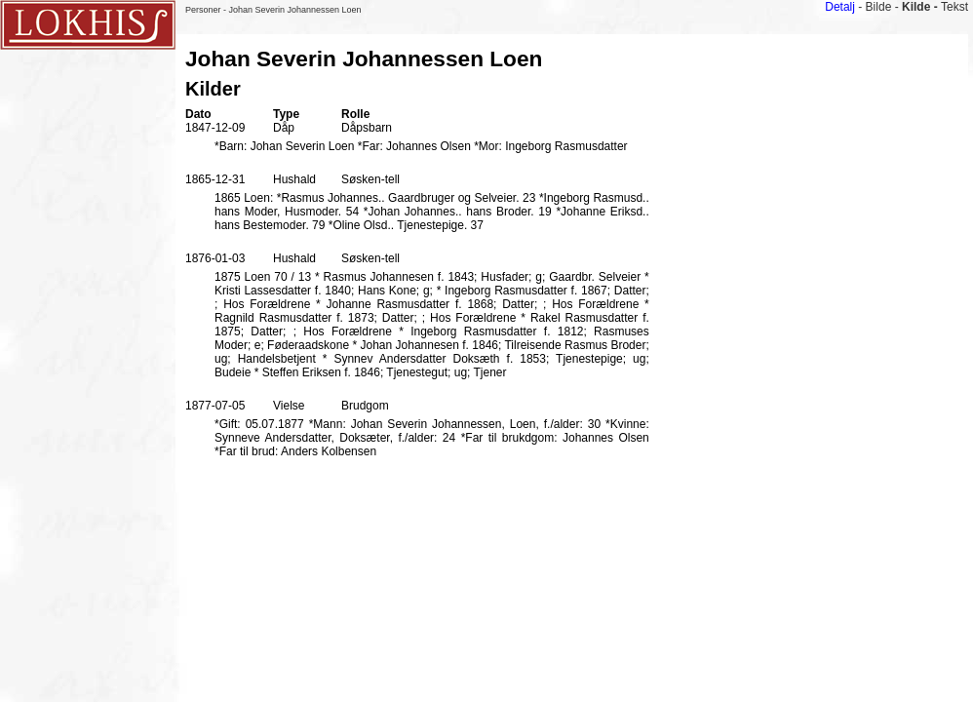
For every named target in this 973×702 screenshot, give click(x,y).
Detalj (840, 7)
